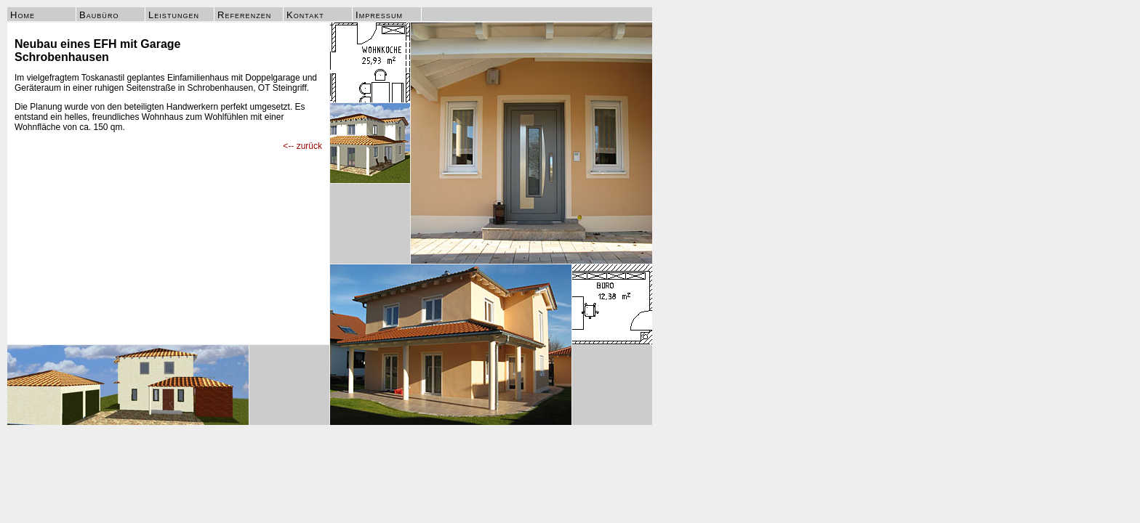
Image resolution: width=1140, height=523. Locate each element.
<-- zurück (302, 146)
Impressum (379, 14)
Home (22, 14)
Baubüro (99, 14)
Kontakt (305, 14)
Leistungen (173, 14)
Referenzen (244, 14)
